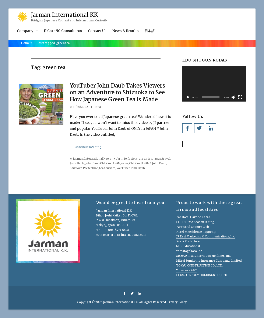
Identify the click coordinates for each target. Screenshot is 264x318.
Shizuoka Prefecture (84, 168)
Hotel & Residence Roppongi (196, 232)
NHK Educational (188, 246)
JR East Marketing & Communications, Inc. (205, 236)
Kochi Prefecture (188, 241)
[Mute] (233, 97)
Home (26, 43)
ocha (124, 163)
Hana (97, 107)
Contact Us (97, 31)
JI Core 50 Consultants (63, 31)
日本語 (150, 31)
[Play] (188, 97)
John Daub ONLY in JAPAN (102, 163)
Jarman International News (92, 158)
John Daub (77, 163)
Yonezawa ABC (186, 270)
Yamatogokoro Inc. (189, 251)
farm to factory (126, 158)
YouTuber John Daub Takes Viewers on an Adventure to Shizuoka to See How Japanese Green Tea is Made (117, 92)
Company (25, 31)
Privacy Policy (177, 302)
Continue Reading (88, 147)
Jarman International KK (64, 14)
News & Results (125, 31)
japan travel (162, 158)
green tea (145, 158)
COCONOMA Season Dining (195, 222)
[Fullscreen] (240, 97)
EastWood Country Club (192, 227)
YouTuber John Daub (131, 168)
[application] (214, 84)
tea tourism (107, 168)
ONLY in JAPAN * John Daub (147, 163)
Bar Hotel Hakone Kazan (193, 217)
